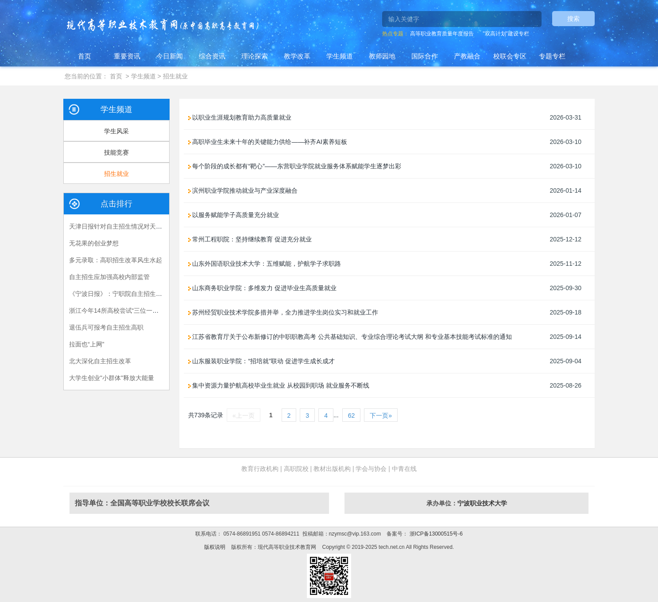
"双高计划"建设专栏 (506, 34)
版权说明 (214, 547)
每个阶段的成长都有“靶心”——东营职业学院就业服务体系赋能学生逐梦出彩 (294, 166)
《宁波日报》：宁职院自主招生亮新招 (121, 293)
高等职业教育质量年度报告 (442, 34)
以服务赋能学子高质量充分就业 (233, 214)
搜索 (573, 18)
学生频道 (339, 56)
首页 (84, 56)
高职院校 (296, 468)
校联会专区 (509, 56)
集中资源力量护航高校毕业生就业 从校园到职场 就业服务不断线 (279, 385)
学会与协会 (371, 468)
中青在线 (404, 468)
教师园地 (382, 56)
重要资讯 (127, 56)
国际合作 (424, 56)
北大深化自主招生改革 (100, 361)
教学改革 (297, 56)
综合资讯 (212, 56)
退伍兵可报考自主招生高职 (106, 327)
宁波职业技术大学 (482, 503)
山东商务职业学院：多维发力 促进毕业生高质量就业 (262, 287)
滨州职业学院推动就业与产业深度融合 (243, 190)
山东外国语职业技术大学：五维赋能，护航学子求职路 (264, 263)
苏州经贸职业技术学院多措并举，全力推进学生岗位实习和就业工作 (283, 312)
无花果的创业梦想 (94, 243)
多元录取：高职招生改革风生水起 (115, 260)
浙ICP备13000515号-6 (435, 534)
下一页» (381, 415)
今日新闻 (169, 56)
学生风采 (116, 131)
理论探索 (254, 56)
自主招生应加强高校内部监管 (109, 276)
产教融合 (467, 56)
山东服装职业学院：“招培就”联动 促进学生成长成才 (261, 361)
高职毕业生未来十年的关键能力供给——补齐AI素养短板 (267, 141)
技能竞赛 (116, 152)
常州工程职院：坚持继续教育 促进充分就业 (250, 239)
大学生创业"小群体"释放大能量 (111, 377)
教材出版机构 (332, 468)
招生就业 (175, 76)
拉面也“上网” (86, 344)
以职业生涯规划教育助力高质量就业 (240, 117)
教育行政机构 (260, 468)
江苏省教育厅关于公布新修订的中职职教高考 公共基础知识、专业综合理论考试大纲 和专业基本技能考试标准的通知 (350, 336)
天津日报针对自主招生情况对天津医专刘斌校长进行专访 (146, 226)
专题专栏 (552, 56)
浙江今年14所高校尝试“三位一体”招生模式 (127, 310)
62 (351, 415)
